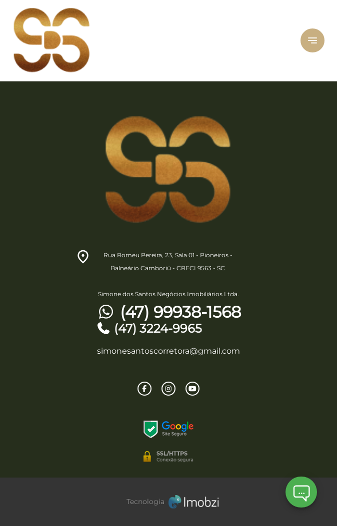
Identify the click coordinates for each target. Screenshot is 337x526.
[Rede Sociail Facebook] (144, 388)
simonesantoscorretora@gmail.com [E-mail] (168, 351)
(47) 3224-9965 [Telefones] (149, 328)
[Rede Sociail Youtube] (192, 388)
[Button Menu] (312, 40)
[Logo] (129, 40)
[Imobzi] (168, 502)
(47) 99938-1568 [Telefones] (168, 312)
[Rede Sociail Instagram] (168, 388)
